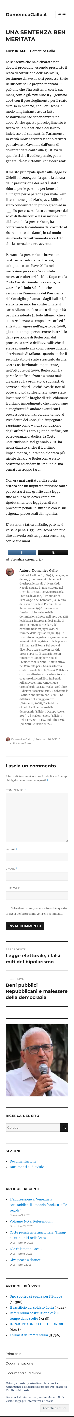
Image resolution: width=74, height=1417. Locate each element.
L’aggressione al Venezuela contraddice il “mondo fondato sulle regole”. (38, 1204)
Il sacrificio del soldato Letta (32, 1307)
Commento (16, 790)
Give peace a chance (25, 1260)
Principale (13, 1354)
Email (12, 868)
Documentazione (23, 1161)
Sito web (13, 888)
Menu (61, 14)
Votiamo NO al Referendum (31, 1221)
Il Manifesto (23, 743)
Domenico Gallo (21, 739)
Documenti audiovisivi (27, 1167)
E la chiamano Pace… (26, 1249)
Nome (12, 849)
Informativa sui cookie (40, 1400)
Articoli (10, 743)
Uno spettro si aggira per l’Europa (36, 1296)
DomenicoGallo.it (26, 14)
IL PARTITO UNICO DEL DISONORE (37, 1324)
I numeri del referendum (29, 1335)
